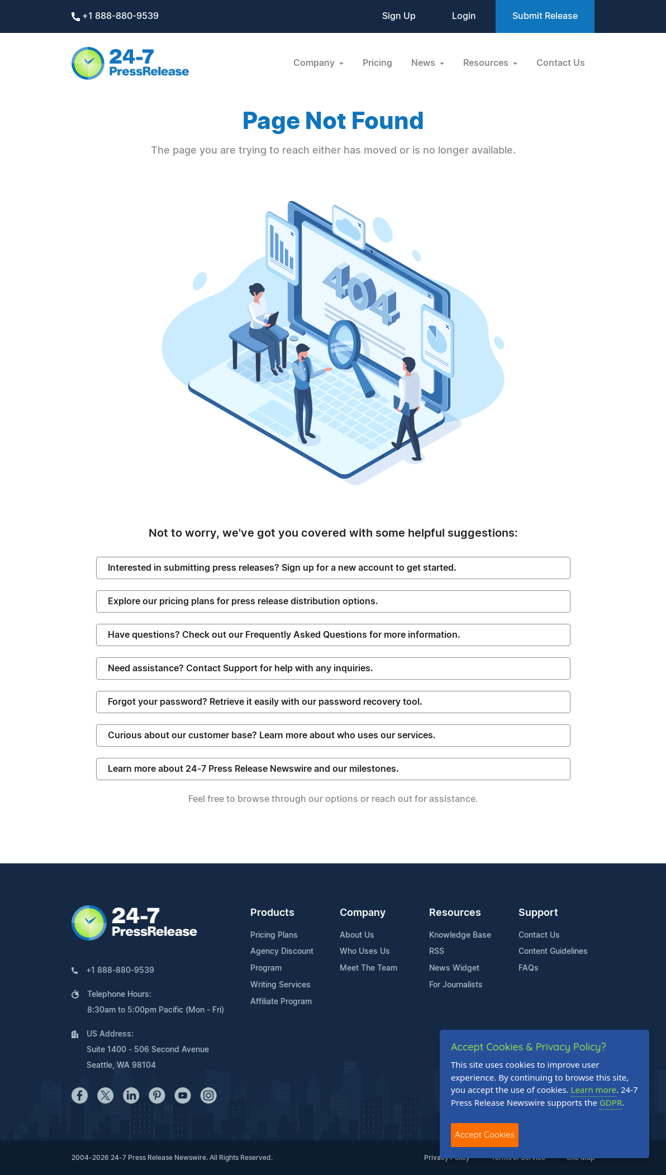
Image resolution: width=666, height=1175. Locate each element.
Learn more (594, 1089)
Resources (455, 913)
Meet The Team (368, 968)
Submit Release (545, 16)
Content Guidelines (553, 952)
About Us (357, 935)
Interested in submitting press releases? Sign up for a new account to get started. (282, 567)
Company (363, 913)
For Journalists (456, 985)
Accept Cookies (485, 1134)
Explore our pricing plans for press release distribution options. (243, 601)
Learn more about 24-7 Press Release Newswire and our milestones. (253, 769)
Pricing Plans (274, 935)
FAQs (528, 968)
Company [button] (315, 63)
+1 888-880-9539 (115, 16)
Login (464, 16)
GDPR (611, 1102)
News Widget (454, 968)
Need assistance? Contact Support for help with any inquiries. (240, 668)
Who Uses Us (365, 952)
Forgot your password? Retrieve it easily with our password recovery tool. (265, 702)
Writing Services (280, 985)
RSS (436, 952)
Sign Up (399, 16)
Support (538, 913)
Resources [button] (487, 63)
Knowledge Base (460, 935)
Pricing (377, 63)
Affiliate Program (281, 1002)
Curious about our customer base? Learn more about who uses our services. (272, 735)
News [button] (424, 63)
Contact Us (560, 63)
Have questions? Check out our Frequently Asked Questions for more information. (284, 635)
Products (272, 913)
